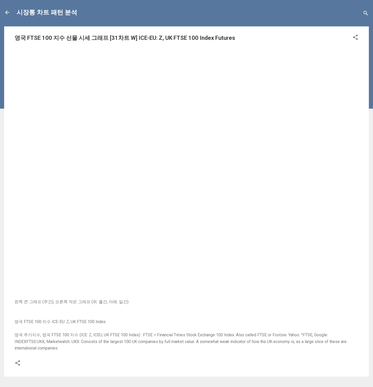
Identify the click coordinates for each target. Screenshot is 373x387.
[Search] (366, 14)
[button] (355, 38)
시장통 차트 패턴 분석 (47, 12)
